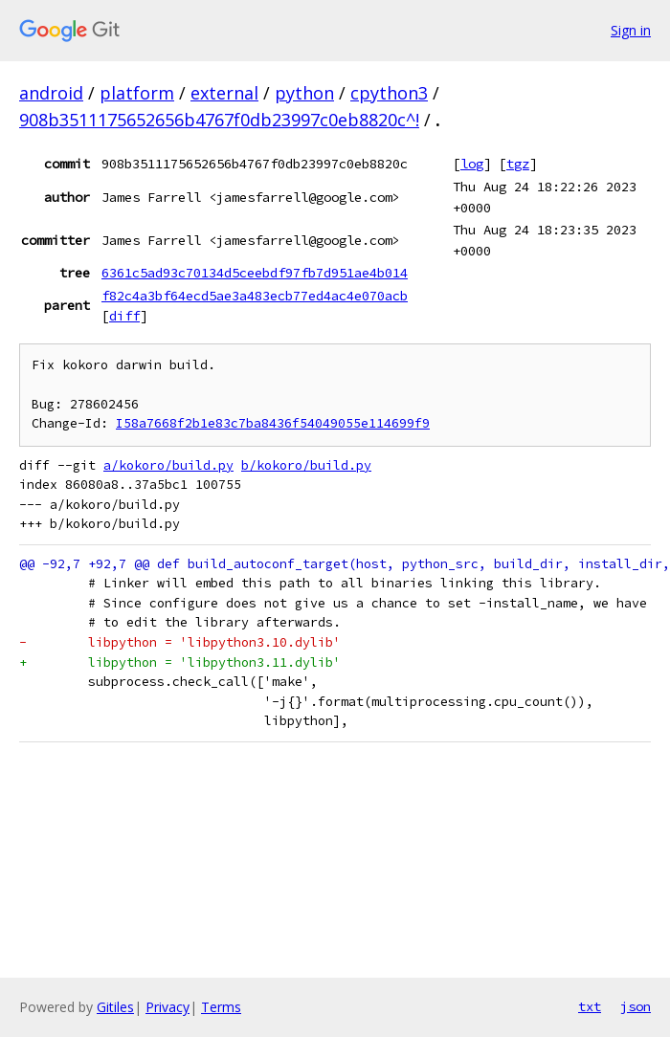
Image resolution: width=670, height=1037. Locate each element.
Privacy (167, 1007)
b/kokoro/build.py (306, 465)
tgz (517, 163)
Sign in (631, 30)
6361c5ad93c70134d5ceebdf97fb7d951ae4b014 (254, 272)
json (635, 1006)
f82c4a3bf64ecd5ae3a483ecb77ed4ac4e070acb (254, 295)
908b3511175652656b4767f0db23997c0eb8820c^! (219, 119)
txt (589, 1006)
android (51, 92)
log (471, 163)
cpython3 (389, 92)
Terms (221, 1007)
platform (137, 92)
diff (124, 315)
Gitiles (115, 1007)
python (304, 92)
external (224, 92)
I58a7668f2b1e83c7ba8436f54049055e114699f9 (273, 423)
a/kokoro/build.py (168, 465)
